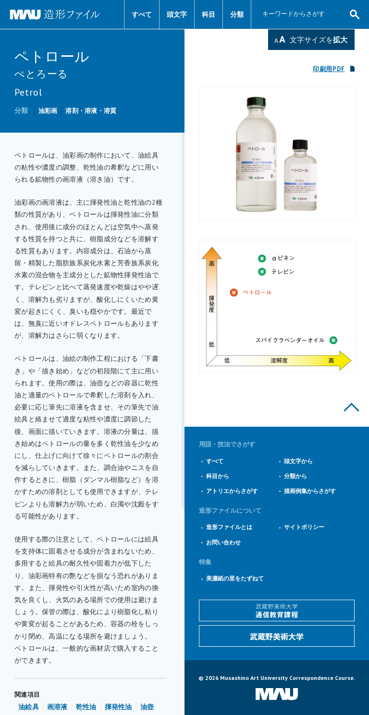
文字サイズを (318, 39)
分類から (295, 476)
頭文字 (177, 14)
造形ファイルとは (229, 526)
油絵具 (28, 707)
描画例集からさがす (310, 490)
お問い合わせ (223, 542)
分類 (237, 14)
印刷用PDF (329, 69)
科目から (217, 476)
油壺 (147, 707)
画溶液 (57, 707)
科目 (208, 14)
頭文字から (298, 461)
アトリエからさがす (232, 490)
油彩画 (48, 111)
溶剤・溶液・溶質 (90, 111)
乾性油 (86, 707)
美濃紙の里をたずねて (235, 578)
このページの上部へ (351, 407)
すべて (142, 14)
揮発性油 (118, 707)
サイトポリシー (304, 526)
